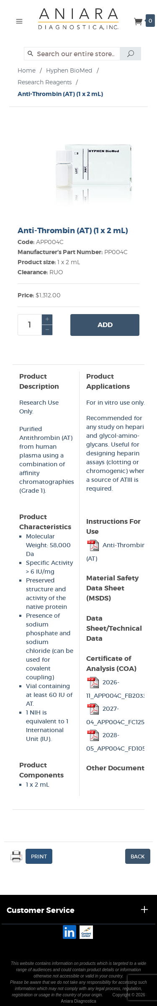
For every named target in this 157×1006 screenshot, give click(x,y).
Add (105, 324)
